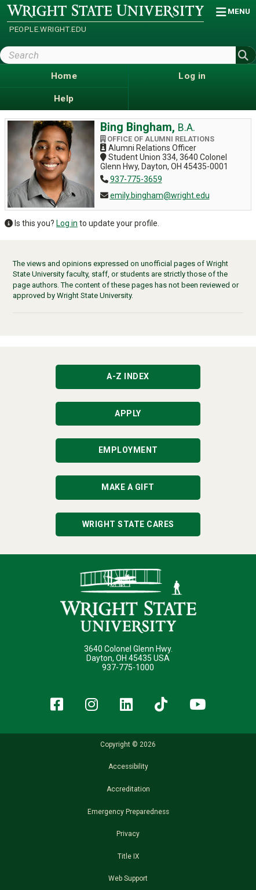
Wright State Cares (128, 524)
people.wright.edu (48, 29)
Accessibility (128, 766)
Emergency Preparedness (128, 812)
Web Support (128, 878)
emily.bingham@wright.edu (160, 195)
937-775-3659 (136, 179)
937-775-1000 (128, 667)
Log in (67, 223)
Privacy (128, 834)
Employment (128, 450)
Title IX (128, 856)
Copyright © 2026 (128, 744)
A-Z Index (128, 376)
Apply (128, 413)
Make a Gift (128, 487)
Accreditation (128, 789)
